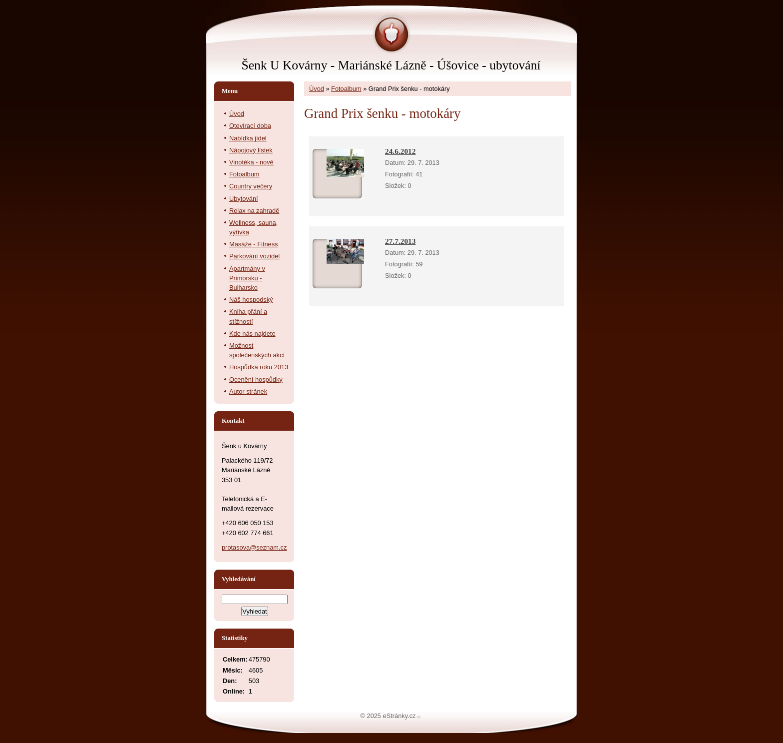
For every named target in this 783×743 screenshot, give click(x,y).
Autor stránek (248, 391)
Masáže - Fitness (253, 244)
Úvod (316, 88)
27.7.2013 (400, 241)
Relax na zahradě (254, 210)
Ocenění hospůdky (256, 379)
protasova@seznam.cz (254, 547)
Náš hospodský (251, 299)
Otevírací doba (250, 125)
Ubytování (243, 198)
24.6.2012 (400, 151)
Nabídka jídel (248, 138)
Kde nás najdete (252, 333)
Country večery (250, 186)
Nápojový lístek (251, 150)
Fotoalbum (346, 88)
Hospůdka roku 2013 (258, 367)
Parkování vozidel (254, 256)
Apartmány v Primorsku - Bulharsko (247, 278)
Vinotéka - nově (251, 162)
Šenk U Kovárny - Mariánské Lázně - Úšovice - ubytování (390, 65)
